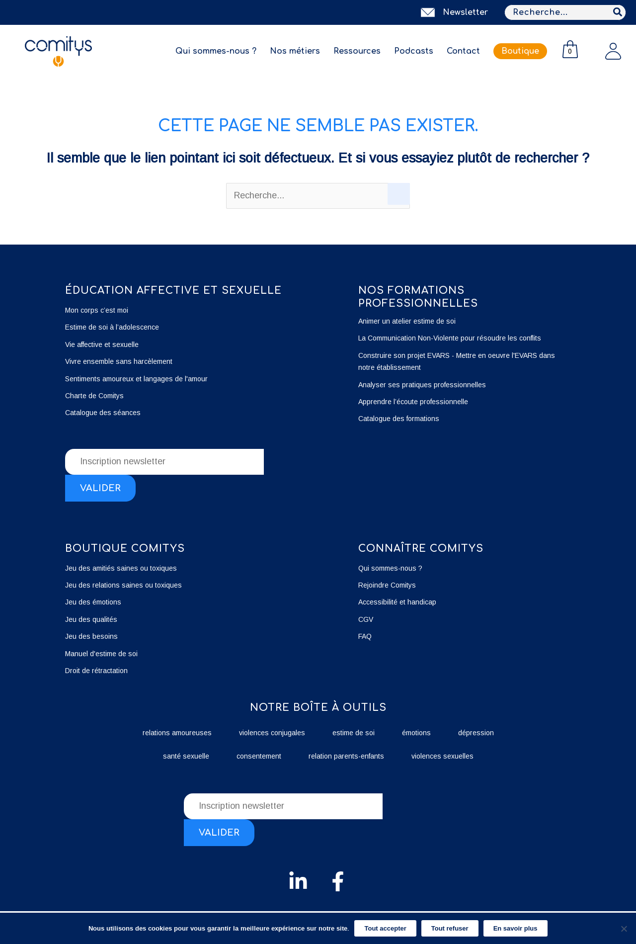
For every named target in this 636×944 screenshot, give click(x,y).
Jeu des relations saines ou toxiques (124, 585)
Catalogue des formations (398, 419)
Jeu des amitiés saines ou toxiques (121, 568)
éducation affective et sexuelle (173, 290)
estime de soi (353, 733)
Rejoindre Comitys (387, 585)
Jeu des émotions (93, 602)
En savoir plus (515, 928)
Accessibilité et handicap (397, 602)
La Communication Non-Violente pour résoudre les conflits (449, 338)
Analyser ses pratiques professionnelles (422, 385)
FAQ (365, 636)
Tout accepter (385, 928)
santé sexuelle (186, 756)
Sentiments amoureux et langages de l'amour (136, 379)
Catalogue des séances (103, 413)
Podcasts (413, 51)
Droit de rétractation (96, 671)
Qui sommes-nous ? (215, 51)
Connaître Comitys (420, 548)
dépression (476, 733)
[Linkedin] (298, 881)
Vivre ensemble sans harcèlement (118, 361)
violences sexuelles (442, 756)
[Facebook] (338, 881)
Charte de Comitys (94, 396)
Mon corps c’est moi (96, 310)
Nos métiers (295, 51)
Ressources (357, 51)
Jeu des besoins (91, 636)
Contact (463, 51)
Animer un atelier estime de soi (407, 321)
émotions (416, 733)
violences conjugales (272, 733)
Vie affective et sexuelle (102, 344)
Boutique (520, 51)
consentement (259, 756)
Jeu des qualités (91, 619)
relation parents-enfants (346, 756)
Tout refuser (450, 928)
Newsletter (465, 12)
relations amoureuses (177, 733)
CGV (365, 619)
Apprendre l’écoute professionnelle (413, 402)
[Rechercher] (618, 12)
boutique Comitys (125, 548)
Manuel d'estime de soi (101, 654)
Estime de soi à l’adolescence (112, 327)
